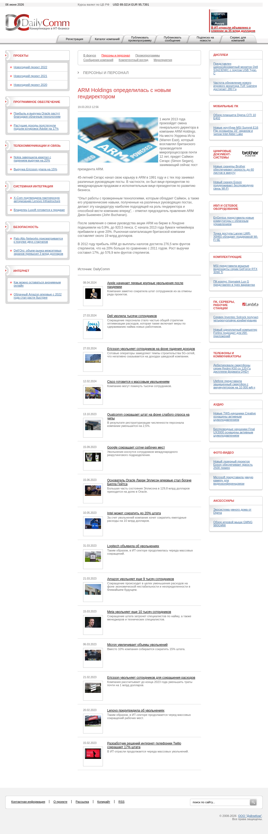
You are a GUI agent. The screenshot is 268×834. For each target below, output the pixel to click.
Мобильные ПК (225, 106)
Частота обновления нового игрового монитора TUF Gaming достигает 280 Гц (235, 86)
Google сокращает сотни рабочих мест (136, 447)
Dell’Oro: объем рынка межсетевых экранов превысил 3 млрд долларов (38, 252)
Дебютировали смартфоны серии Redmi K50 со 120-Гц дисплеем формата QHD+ (232, 368)
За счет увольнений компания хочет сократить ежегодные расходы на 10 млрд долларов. (147, 519)
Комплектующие (227, 256)
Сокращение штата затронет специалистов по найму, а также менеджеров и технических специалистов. (149, 618)
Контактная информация (28, 801)
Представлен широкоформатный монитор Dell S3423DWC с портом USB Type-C (235, 68)
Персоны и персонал (106, 73)
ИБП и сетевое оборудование (225, 207)
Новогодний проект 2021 (30, 76)
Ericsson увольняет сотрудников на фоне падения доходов (151, 349)
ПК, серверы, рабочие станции (224, 305)
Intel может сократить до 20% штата (134, 513)
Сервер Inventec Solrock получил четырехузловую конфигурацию (235, 318)
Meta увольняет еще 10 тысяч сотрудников (139, 612)
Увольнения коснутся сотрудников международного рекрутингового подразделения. (142, 453)
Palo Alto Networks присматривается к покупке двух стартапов (38, 240)
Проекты (20, 55)
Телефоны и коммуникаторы (227, 355)
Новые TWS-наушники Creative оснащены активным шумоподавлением (234, 416)
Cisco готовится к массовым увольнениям (138, 382)
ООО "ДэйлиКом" (250, 815)
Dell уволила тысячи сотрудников (132, 316)
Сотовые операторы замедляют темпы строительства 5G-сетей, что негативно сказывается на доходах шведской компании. (151, 355)
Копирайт (103, 801)
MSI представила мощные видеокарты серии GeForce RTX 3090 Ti (235, 269)
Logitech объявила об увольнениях (133, 546)
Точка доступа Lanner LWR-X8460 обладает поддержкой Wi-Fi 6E (235, 236)
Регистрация (74, 39)
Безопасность (25, 227)
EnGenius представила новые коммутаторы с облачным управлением (233, 221)
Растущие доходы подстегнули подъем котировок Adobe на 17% (36, 127)
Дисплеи (220, 54)
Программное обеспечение (36, 101)
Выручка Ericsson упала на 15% (35, 169)
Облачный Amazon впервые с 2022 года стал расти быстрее (38, 296)
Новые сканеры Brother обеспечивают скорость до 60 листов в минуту (233, 169)
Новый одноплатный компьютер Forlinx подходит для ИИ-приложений (235, 333)
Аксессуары (223, 500)
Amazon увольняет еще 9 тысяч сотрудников (140, 579)
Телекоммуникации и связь (37, 145)
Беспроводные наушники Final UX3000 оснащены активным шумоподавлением (234, 432)
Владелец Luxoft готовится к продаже (39, 209)
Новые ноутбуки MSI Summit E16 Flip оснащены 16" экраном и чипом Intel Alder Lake (235, 131)
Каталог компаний (107, 39)
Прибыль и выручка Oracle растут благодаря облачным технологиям (37, 115)
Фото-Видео (223, 452)
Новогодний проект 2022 (30, 67)
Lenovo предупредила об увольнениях (136, 710)
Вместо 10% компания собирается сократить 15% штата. (146, 649)
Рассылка (82, 801)
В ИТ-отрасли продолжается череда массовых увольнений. (148, 751)
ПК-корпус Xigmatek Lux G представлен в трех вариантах (234, 283)
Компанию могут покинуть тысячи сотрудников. (139, 386)
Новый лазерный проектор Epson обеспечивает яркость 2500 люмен (233, 464)
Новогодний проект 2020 (30, 84)
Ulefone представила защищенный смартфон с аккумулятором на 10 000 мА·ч (234, 384)
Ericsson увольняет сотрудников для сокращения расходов (151, 677)
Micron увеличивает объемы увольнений (137, 645)
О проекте (60, 801)
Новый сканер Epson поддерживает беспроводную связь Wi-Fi (233, 185)
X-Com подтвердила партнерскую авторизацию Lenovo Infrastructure (37, 199)
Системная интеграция (33, 186)
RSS (121, 801)
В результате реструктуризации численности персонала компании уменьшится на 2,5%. (145, 424)
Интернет (21, 270)
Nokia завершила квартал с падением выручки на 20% (32, 159)
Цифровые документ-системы (222, 154)
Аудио (218, 404)
